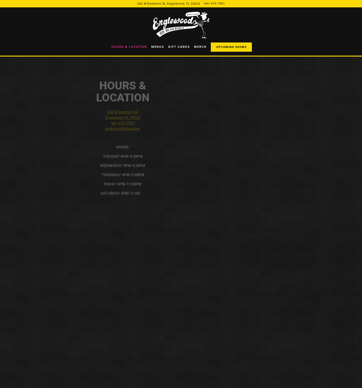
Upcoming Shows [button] (231, 47)
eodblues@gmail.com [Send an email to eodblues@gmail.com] (122, 130)
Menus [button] (157, 46)
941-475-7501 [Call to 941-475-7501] (214, 3)
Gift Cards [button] (179, 46)
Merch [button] (200, 46)
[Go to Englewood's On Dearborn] (168, 3)
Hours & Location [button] (129, 46)
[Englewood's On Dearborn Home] (181, 25)
